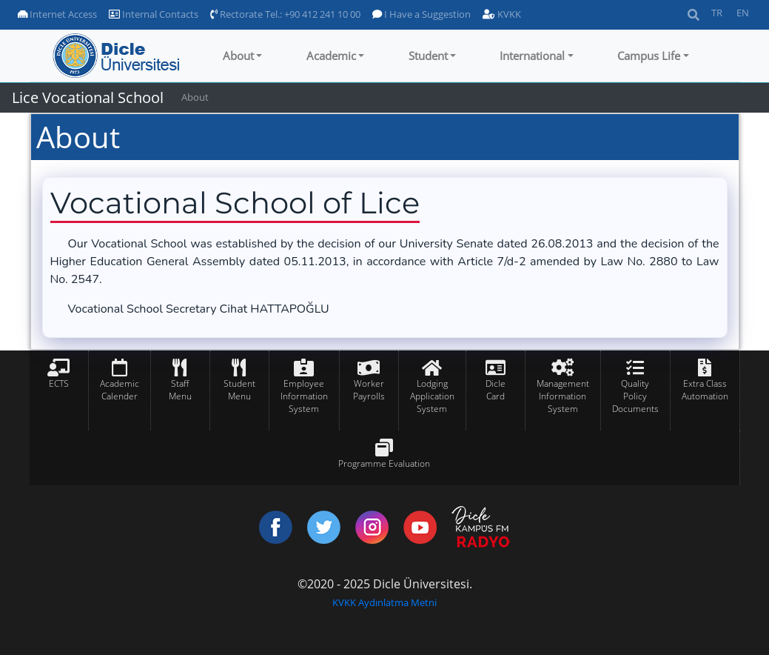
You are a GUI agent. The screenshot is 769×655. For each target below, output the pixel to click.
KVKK (502, 14)
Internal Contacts (153, 14)
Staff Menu (180, 389)
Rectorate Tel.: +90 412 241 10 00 (285, 14)
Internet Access (57, 14)
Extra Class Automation (705, 389)
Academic (331, 55)
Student (428, 55)
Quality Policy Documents (635, 396)
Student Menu (239, 389)
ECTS (59, 383)
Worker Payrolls (369, 389)
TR (716, 12)
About (238, 55)
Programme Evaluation (384, 463)
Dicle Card (496, 389)
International (532, 55)
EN (742, 12)
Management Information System (563, 396)
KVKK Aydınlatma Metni (384, 602)
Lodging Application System (432, 396)
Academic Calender (119, 389)
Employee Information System (304, 396)
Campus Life (648, 55)
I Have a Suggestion (421, 14)
